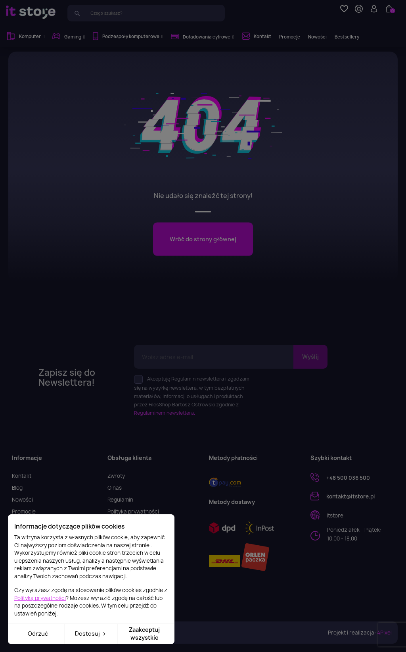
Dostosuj (91, 633)
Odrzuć (38, 633)
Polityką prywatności (40, 598)
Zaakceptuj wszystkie (144, 633)
